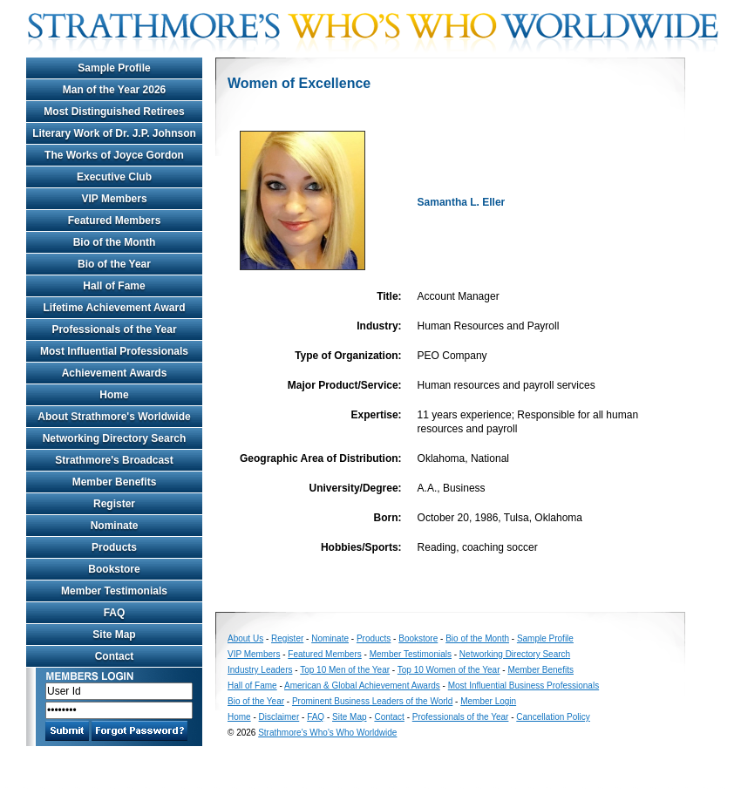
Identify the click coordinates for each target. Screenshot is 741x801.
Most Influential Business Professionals (523, 685)
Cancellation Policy (553, 717)
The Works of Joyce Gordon (114, 155)
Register (114, 504)
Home (113, 395)
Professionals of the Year (113, 329)
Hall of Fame (114, 286)
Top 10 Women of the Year (449, 670)
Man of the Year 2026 (115, 90)
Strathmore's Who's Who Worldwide (327, 732)
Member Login (488, 701)
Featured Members (114, 220)
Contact (114, 656)
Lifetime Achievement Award (115, 308)
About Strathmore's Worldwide (113, 417)
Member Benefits (114, 482)
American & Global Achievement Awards (362, 685)
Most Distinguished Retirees (114, 111)
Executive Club (114, 177)
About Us (245, 638)
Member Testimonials (114, 591)
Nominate (115, 525)
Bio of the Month (114, 242)
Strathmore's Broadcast (114, 460)
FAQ (115, 613)
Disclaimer (279, 717)
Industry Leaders (260, 670)
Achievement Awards (114, 373)
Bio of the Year (114, 264)
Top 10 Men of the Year (345, 670)
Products (114, 547)
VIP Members (113, 199)
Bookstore (113, 569)
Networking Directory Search (115, 438)
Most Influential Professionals (114, 351)
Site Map (113, 634)
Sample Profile (114, 68)
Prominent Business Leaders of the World (372, 701)
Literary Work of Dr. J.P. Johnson (114, 133)
